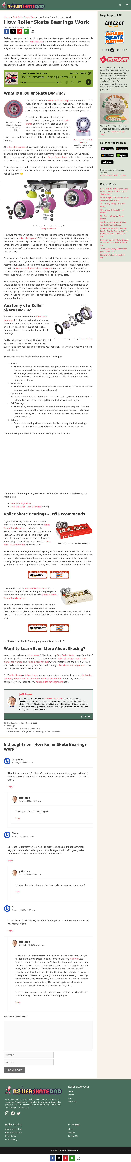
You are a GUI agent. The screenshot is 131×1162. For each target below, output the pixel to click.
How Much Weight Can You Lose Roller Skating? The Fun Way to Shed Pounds (114, 191)
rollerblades (15, 675)
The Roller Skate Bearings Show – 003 (23, 728)
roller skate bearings (58, 100)
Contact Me (73, 1136)
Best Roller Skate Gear (24, 17)
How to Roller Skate (13, 1129)
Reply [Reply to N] (10, 930)
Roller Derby (10, 1136)
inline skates (31, 675)
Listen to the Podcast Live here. (113, 175)
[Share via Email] (26, 31)
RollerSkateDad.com (53, 698)
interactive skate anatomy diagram (34, 268)
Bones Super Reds (57, 156)
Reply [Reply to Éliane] (10, 860)
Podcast (71, 1132)
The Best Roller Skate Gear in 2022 (22, 723)
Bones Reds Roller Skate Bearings (83, 141)
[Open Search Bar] (120, 5)
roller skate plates (28, 238)
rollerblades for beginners (49, 681)
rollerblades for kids (51, 678)
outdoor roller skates (36, 587)
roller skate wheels (17, 147)
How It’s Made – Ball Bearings (26, 506)
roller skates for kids (38, 661)
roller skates (36, 41)
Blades (71, 1094)
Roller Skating (11, 1139)
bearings (11, 726)
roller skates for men (68, 658)
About (70, 1129)
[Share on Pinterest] (19, 31)
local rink (74, 958)
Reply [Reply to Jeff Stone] (17, 818)
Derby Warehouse (48, 228)
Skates (71, 1091)
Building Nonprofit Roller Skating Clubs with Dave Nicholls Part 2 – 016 (114, 243)
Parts (70, 1098)
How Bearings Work (21, 503)
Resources (72, 1101)
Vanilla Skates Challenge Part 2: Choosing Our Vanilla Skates (33, 731)
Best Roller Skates (66, 655)
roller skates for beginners (70, 665)
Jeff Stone (26, 694)
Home (7, 17)
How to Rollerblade (13, 1132)
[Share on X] (13, 31)
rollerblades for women (25, 678)
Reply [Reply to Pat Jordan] (10, 786)
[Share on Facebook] (6, 31)
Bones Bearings (86, 339)
